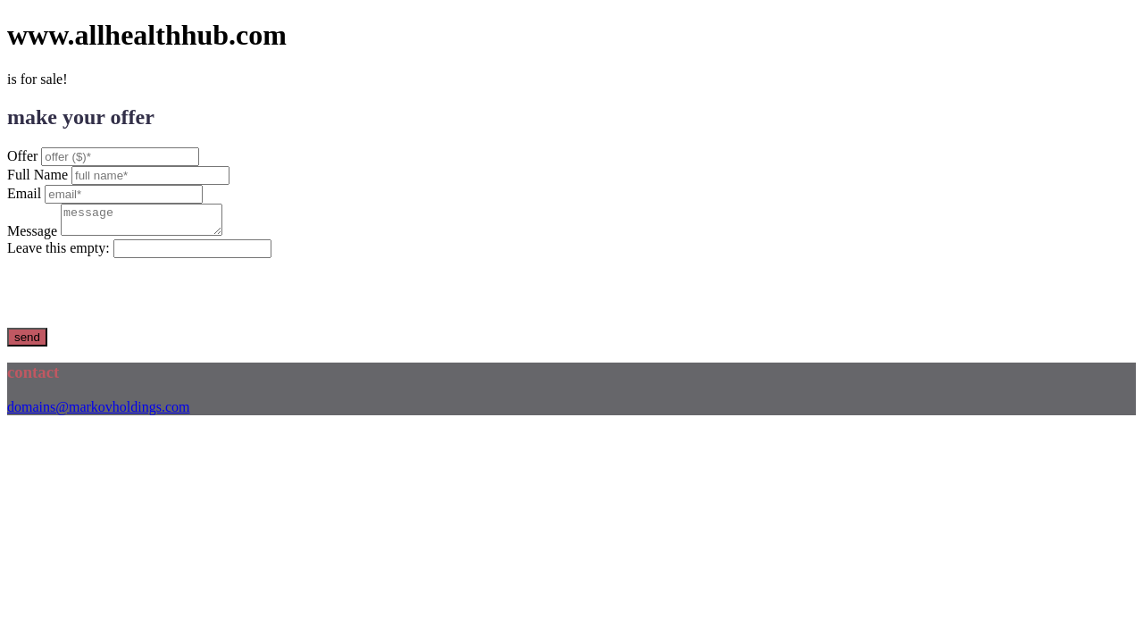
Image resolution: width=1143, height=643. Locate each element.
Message (32, 236)
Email (24, 193)
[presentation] (143, 298)
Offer (22, 155)
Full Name (37, 174)
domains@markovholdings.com (98, 412)
